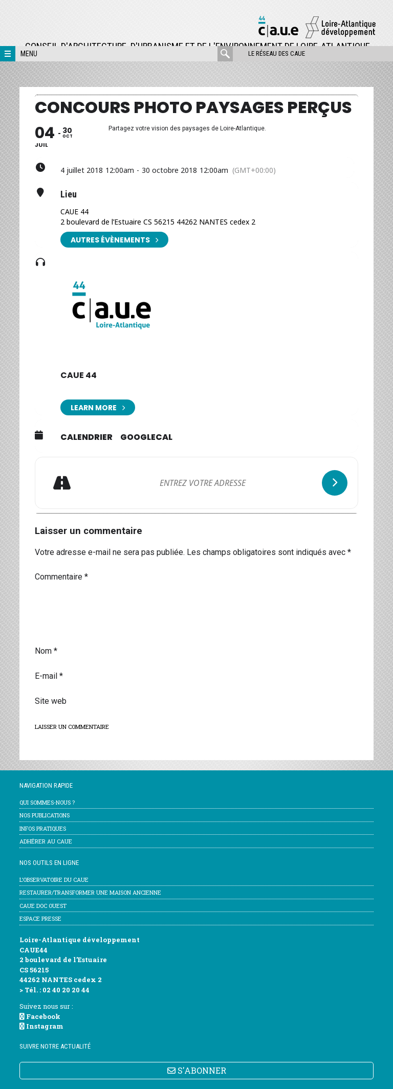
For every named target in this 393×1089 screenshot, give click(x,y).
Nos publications (44, 815)
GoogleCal (146, 437)
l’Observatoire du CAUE (54, 879)
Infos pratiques (42, 828)
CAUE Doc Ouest (43, 905)
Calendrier (86, 437)
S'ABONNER (196, 1070)
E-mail (49, 676)
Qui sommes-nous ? (47, 802)
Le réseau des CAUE (276, 53)
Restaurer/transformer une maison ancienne (90, 892)
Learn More (98, 407)
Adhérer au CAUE (45, 841)
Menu (28, 54)
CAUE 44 (78, 375)
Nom (46, 651)
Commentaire (61, 577)
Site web (51, 701)
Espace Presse (40, 918)
